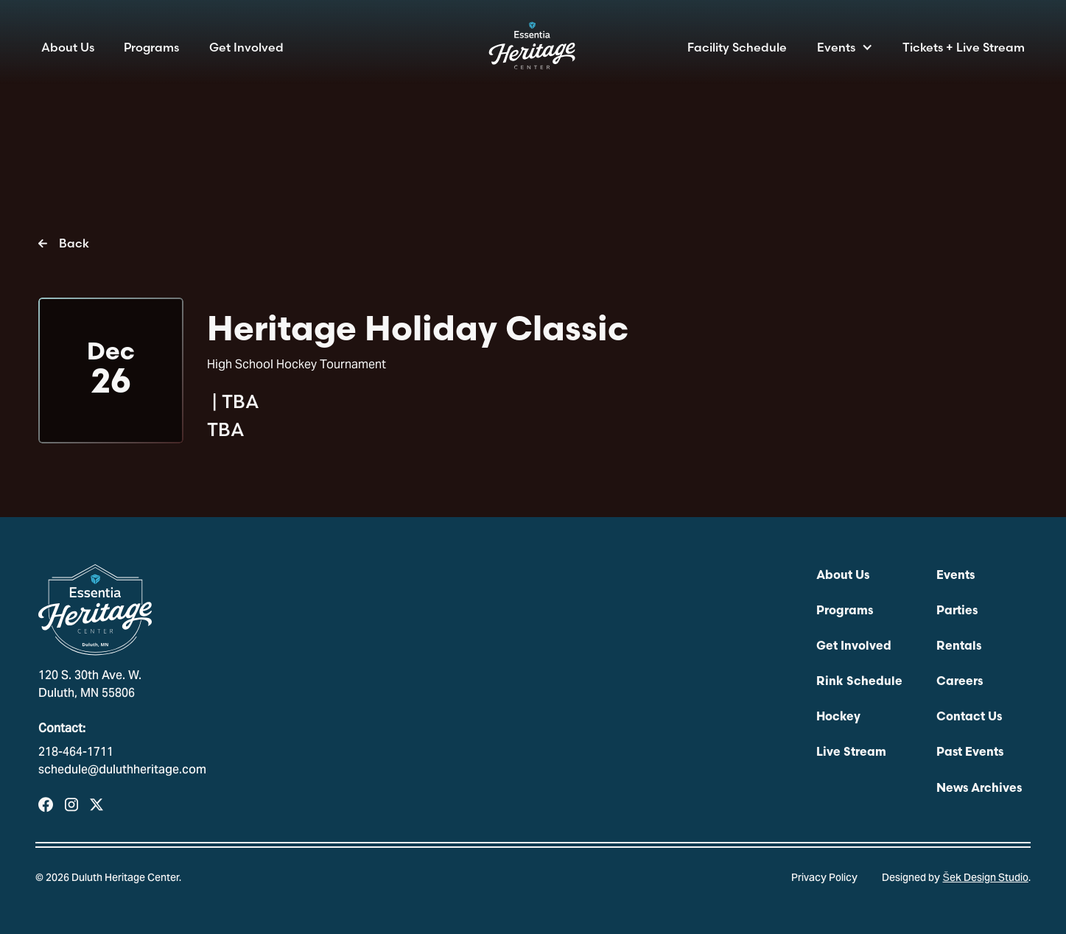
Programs (151, 47)
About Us (67, 47)
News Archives (979, 789)
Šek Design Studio (985, 879)
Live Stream (851, 753)
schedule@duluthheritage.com (122, 770)
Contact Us (969, 717)
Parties (957, 611)
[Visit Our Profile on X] (96, 804)
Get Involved (246, 47)
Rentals (958, 647)
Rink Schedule (859, 682)
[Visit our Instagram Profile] (71, 805)
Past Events (969, 753)
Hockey (838, 717)
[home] (533, 50)
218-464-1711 (75, 753)
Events (836, 47)
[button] (845, 47)
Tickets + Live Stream (963, 47)
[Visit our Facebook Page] (45, 804)
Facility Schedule (737, 47)
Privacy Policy (824, 879)
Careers (959, 682)
